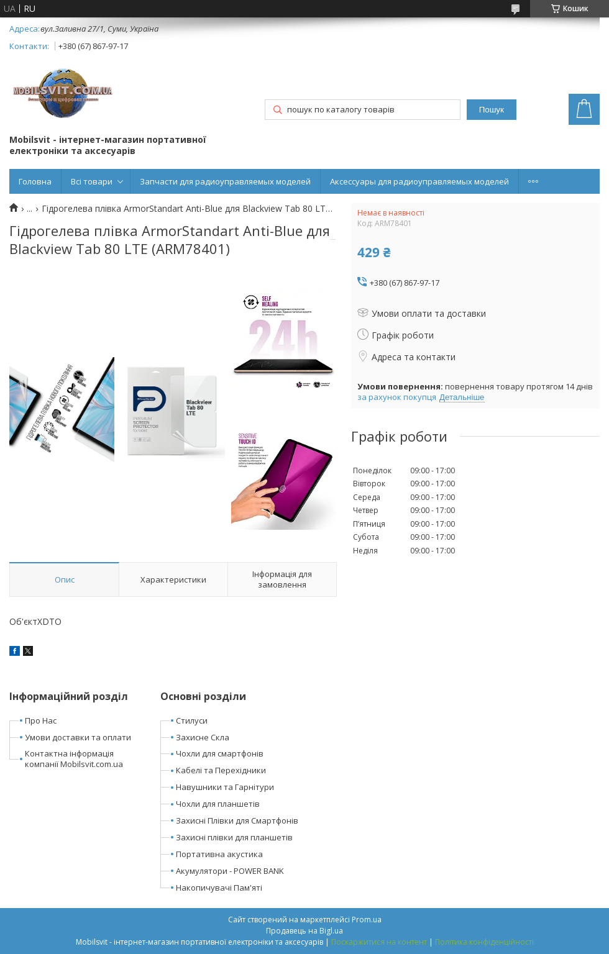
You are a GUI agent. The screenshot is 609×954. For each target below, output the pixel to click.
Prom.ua (367, 919)
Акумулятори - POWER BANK (230, 870)
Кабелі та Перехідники (221, 770)
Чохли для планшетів (218, 803)
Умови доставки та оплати (78, 737)
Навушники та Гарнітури (225, 787)
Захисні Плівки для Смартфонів (237, 820)
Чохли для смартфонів (219, 753)
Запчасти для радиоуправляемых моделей (225, 181)
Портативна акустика (219, 854)
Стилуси (192, 720)
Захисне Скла (202, 737)
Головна (35, 181)
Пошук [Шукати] (491, 109)
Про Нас (41, 720)
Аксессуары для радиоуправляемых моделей (419, 181)
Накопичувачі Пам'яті (219, 887)
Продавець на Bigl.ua (304, 930)
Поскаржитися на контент (379, 942)
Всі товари (91, 181)
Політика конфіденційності (484, 942)
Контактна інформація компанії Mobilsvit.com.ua (74, 759)
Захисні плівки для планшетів (234, 837)
